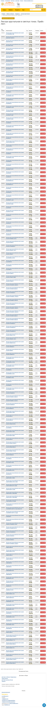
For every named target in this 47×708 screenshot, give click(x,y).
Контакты (13, 0)
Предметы (18, 9)
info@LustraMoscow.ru (28, 0)
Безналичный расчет (6, 692)
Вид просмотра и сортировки (8, 18)
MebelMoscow (7, 704)
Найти (43, 9)
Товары (5, 9)
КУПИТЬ (43, 33)
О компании (7, 0)
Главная (2, 0)
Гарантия (3, 681)
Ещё (23, 9)
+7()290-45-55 (5, 699)
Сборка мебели (5, 678)
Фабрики (11, 9)
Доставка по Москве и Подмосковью (9, 677)
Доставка (17, 0)
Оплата (21, 0)
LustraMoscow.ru (5, 696)
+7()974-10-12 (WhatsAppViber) (8, 700)
